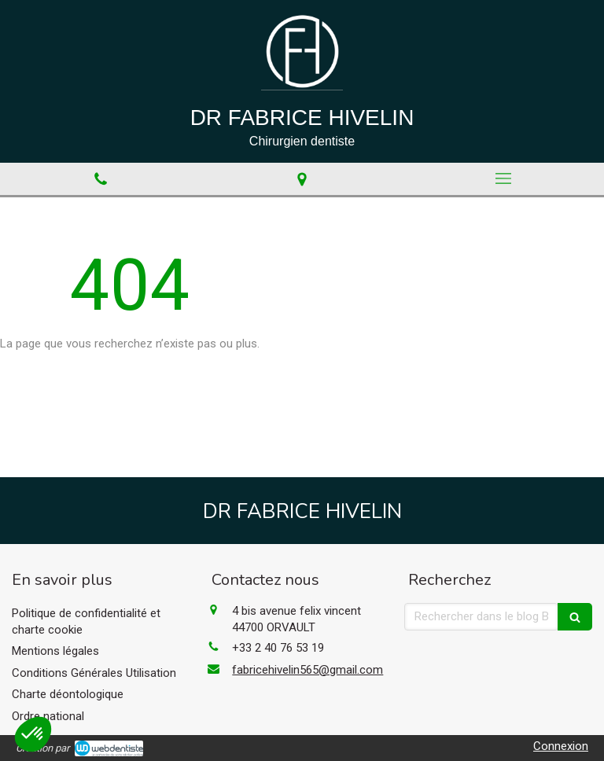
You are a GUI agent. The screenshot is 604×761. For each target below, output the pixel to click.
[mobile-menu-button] (503, 178)
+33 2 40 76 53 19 (278, 648)
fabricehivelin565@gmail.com (307, 670)
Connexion (560, 746)
